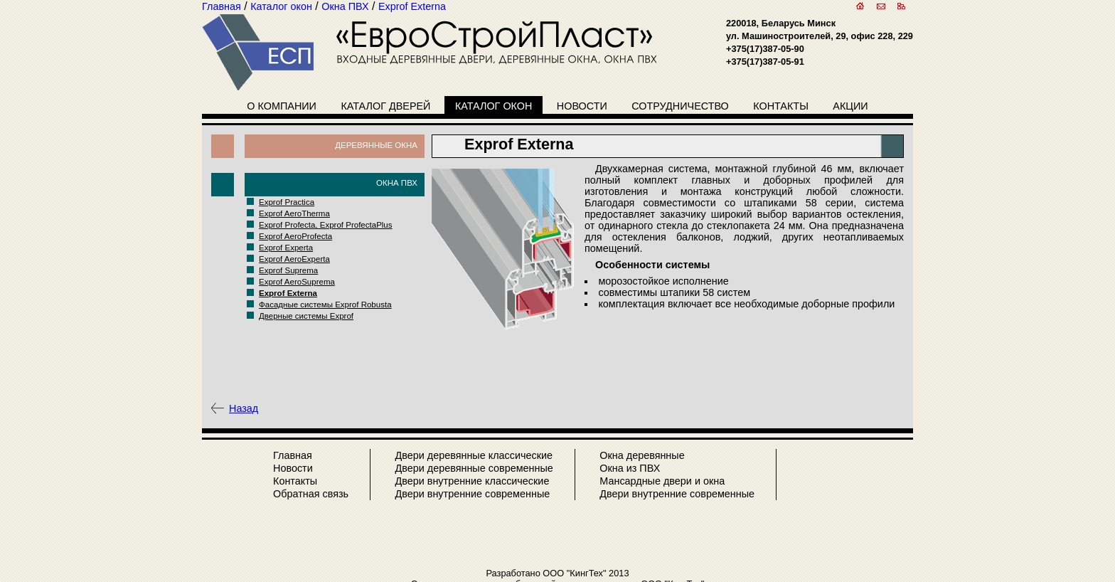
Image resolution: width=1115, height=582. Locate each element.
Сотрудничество (680, 106)
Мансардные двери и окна (662, 481)
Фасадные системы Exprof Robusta (325, 304)
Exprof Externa (288, 293)
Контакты (781, 106)
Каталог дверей (385, 106)
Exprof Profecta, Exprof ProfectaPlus (326, 225)
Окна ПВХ (396, 183)
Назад (243, 408)
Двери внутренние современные (472, 493)
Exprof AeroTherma (294, 213)
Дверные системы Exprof (306, 316)
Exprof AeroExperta (294, 259)
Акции (850, 106)
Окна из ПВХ (629, 468)
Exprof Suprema (288, 270)
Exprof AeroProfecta (295, 236)
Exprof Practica (286, 202)
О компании (281, 106)
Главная (292, 455)
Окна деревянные (641, 455)
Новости (582, 106)
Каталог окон (494, 106)
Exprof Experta (286, 247)
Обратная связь (310, 493)
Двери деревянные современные (474, 468)
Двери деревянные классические (474, 455)
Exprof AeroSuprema (297, 281)
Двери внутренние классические (472, 481)
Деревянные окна (376, 145)
